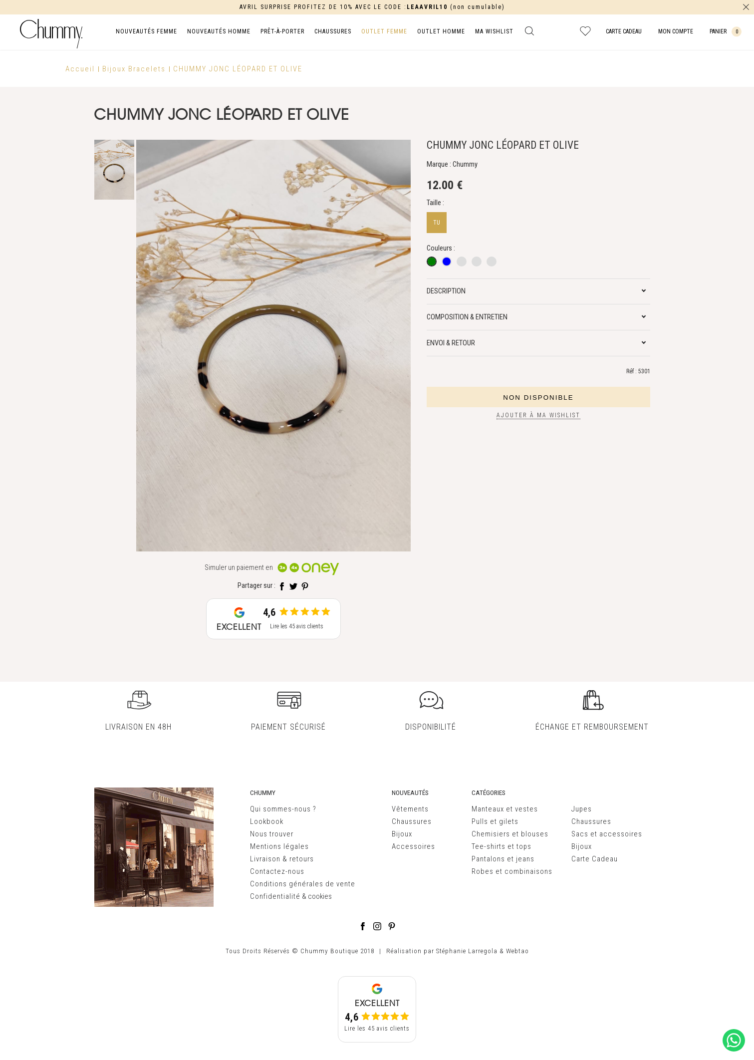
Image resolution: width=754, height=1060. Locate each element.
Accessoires (413, 846)
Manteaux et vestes (505, 808)
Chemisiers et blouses (510, 833)
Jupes (581, 808)
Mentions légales (279, 846)
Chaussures (412, 821)
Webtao (517, 951)
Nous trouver (271, 833)
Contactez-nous (277, 871)
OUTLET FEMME (384, 31)
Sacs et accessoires (606, 833)
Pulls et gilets (495, 821)
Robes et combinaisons (512, 871)
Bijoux (402, 833)
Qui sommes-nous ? (283, 808)
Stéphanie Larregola (467, 951)
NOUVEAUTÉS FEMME (146, 31)
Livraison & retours (282, 858)
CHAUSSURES (332, 31)
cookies (320, 896)
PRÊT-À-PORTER (282, 31)
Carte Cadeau (594, 858)
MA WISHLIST (494, 31)
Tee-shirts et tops (501, 846)
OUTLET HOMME (441, 31)
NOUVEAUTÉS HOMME (219, 31)
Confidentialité (275, 896)
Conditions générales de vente (302, 883)
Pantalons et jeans (503, 858)
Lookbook (266, 821)
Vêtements (410, 808)
